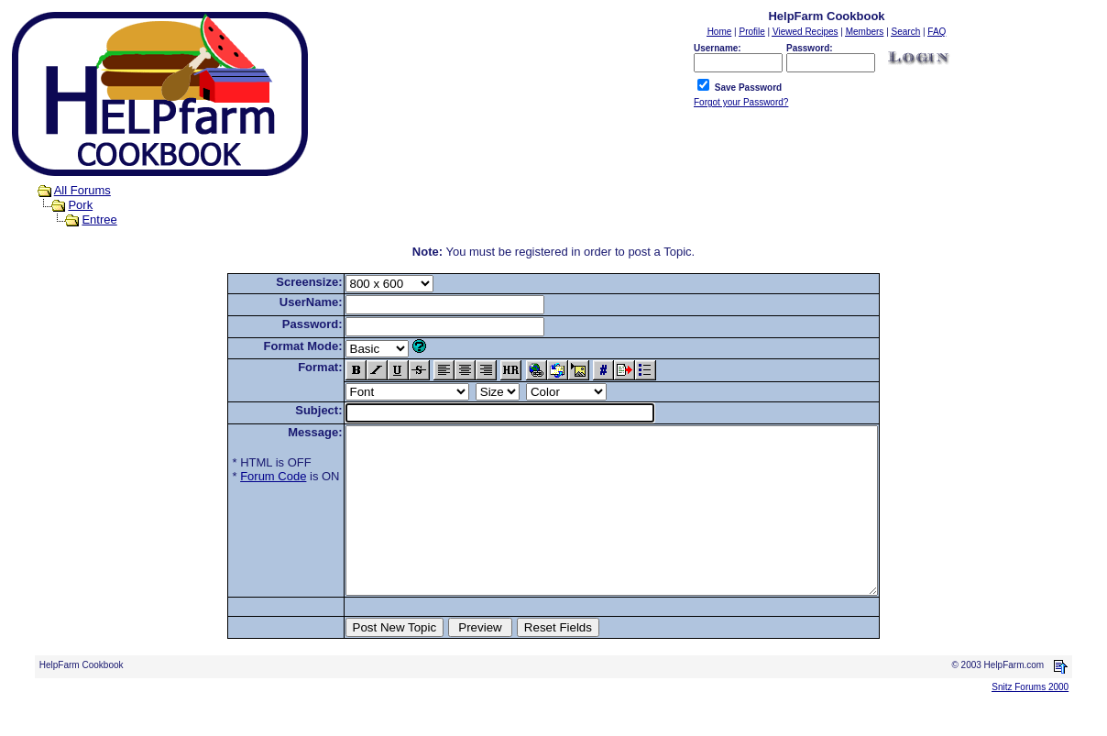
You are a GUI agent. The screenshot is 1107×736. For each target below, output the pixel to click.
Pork (80, 205)
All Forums (82, 190)
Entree (99, 219)
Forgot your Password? (741, 102)
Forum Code (241, 476)
